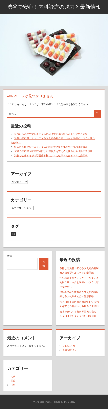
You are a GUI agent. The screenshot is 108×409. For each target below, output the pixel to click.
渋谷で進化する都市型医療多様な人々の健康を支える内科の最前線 (51, 155)
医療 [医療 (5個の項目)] (13, 234)
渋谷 (13, 385)
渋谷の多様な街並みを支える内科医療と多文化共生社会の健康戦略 (51, 146)
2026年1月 (69, 345)
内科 (13, 376)
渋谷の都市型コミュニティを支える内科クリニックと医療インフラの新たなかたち (79, 282)
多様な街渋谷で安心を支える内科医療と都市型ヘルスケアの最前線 (51, 134)
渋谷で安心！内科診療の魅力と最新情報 (54, 7)
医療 (13, 380)
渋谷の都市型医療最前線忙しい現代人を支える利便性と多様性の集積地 (53, 151)
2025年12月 (70, 350)
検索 (9, 256)
